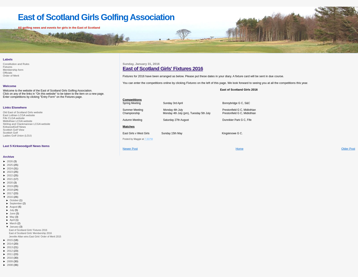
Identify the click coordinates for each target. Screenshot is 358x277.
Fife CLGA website (14, 118)
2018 (10, 189)
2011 (10, 254)
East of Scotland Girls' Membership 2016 (30, 233)
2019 (10, 186)
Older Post (348, 148)
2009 (10, 261)
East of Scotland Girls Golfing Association (96, 17)
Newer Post (130, 148)
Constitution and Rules (16, 63)
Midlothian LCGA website (17, 120)
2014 (10, 243)
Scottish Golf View (13, 129)
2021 (10, 178)
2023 (10, 171)
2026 (10, 161)
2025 (10, 164)
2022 (10, 175)
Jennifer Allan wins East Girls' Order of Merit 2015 (35, 236)
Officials (7, 72)
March (13, 223)
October (14, 200)
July (12, 210)
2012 (10, 250)
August (14, 206)
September (16, 203)
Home (239, 148)
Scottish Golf (10, 132)
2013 (10, 247)
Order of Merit (11, 75)
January (14, 226)
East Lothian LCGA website (19, 115)
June (13, 213)
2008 (10, 264)
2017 (10, 193)
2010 (10, 257)
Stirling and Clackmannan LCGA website (26, 123)
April (12, 220)
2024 (10, 168)
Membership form (13, 69)
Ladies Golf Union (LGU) (17, 135)
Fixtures (7, 66)
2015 (10, 240)
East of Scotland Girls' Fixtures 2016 (163, 68)
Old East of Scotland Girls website (23, 112)
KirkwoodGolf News (14, 126)
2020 (10, 182)
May (12, 216)
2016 (10, 196)
